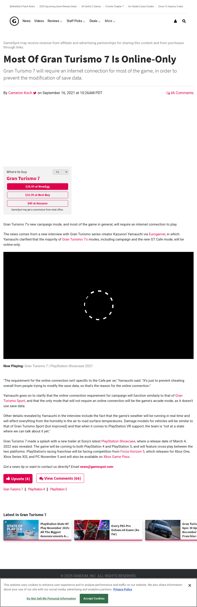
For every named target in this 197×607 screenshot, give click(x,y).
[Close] (190, 585)
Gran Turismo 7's (75, 239)
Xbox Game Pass (117, 457)
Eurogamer (157, 234)
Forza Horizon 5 (132, 451)
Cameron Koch (20, 93)
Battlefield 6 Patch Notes (22, 6)
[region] (98, 592)
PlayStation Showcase (118, 441)
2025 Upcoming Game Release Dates (58, 6)
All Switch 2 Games (91, 6)
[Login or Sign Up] (175, 21)
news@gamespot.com (96, 467)
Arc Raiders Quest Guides (141, 6)
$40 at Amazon (37, 203)
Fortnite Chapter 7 (114, 6)
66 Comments (180, 93)
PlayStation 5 (58, 489)
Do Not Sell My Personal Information (51, 598)
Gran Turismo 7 (23, 178)
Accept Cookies (94, 598)
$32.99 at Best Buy (37, 195)
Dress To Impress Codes (171, 6)
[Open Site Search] (184, 21)
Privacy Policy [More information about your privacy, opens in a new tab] (122, 589)
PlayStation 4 (36, 489)
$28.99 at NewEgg (37, 186)
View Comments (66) (62, 478)
